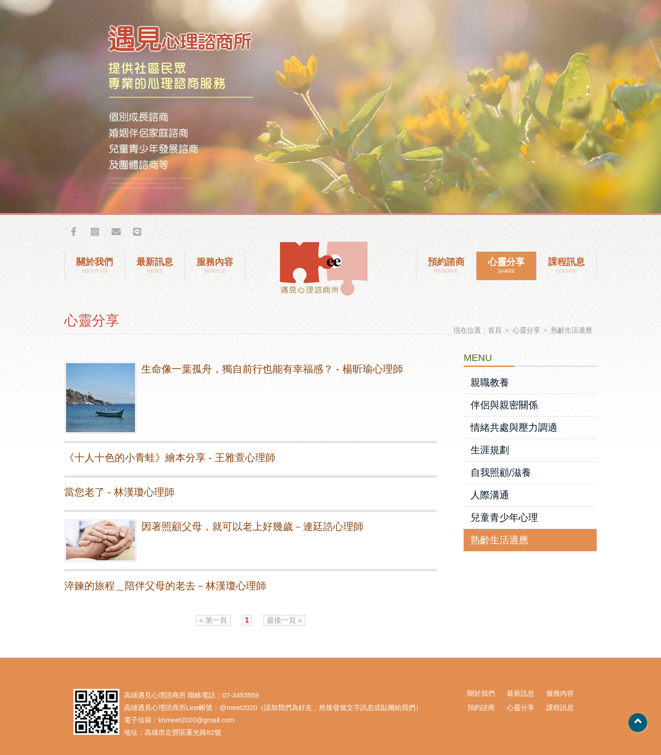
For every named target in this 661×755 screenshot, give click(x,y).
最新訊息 (154, 266)
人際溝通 (490, 495)
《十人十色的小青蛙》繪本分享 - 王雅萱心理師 (169, 457)
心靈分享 (506, 266)
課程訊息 (566, 266)
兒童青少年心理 (504, 517)
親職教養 (490, 382)
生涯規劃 (490, 450)
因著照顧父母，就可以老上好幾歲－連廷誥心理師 (252, 526)
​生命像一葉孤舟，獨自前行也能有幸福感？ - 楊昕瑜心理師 (272, 369)
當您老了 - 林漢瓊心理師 (119, 492)
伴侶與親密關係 (504, 405)
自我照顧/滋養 (501, 472)
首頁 (495, 330)
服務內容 (214, 266)
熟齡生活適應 (571, 330)
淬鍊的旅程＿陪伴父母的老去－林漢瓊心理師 (165, 586)
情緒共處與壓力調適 (514, 427)
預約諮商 (446, 266)
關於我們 (94, 266)
